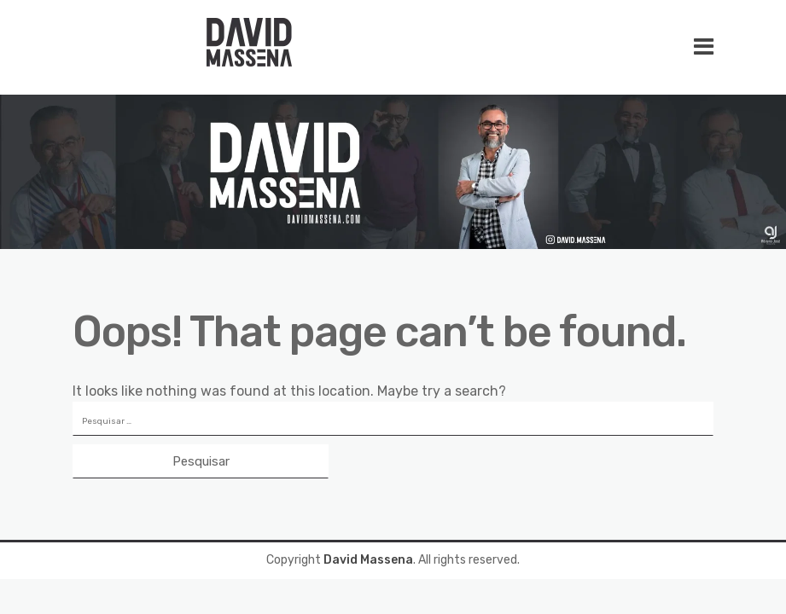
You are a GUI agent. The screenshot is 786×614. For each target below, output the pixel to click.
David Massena (368, 560)
